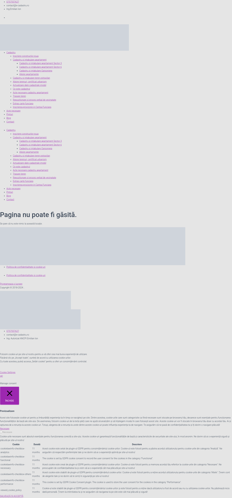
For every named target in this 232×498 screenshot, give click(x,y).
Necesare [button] (4, 428)
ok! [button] (1, 376)
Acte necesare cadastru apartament (30, 92)
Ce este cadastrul (21, 89)
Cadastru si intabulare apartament (30, 59)
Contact (10, 121)
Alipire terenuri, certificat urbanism (30, 81)
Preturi (9, 114)
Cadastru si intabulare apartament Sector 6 (40, 67)
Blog (8, 118)
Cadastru (10, 52)
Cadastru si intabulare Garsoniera (35, 70)
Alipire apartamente (29, 74)
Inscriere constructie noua (26, 56)
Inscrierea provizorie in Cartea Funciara (32, 107)
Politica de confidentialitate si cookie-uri (25, 267)
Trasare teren (19, 96)
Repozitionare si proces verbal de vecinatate (34, 100)
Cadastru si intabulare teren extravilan (31, 78)
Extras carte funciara (23, 103)
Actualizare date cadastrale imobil (29, 85)
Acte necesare (13, 110)
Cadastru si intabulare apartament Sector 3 (40, 63)
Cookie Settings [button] (7, 372)
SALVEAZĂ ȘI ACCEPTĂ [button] (11, 496)
